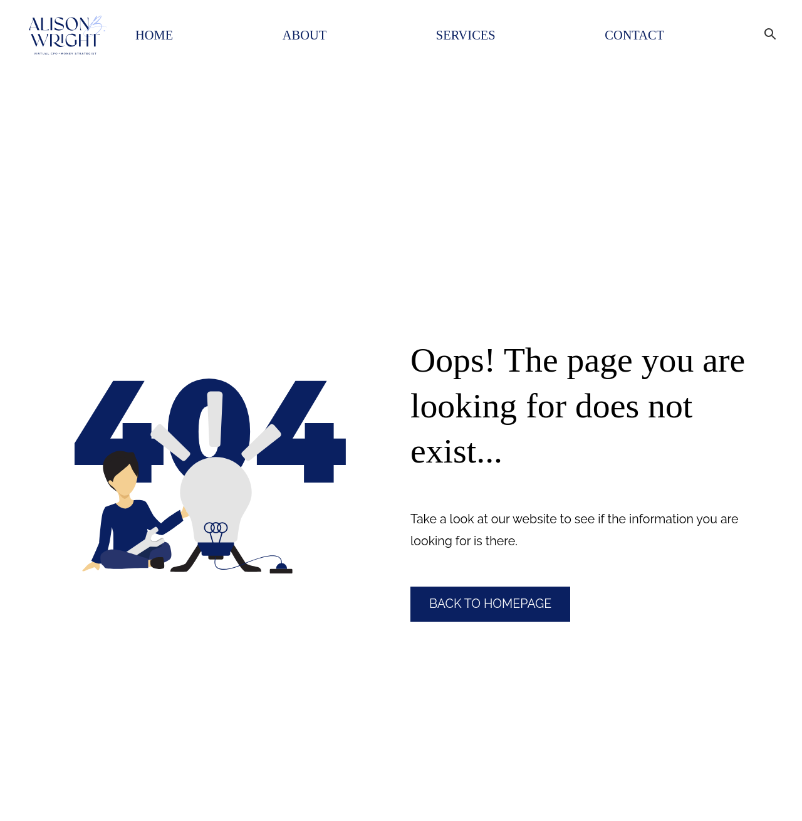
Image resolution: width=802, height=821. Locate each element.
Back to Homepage (490, 604)
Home (154, 35)
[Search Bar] (767, 30)
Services (466, 35)
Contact (634, 35)
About (304, 35)
